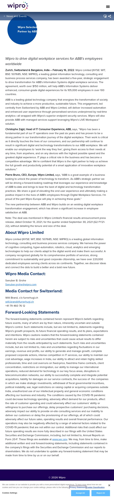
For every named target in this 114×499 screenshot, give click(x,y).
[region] (57, 490)
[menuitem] (109, 16)
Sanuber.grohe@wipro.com (21, 284)
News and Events (17, 16)
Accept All (80, 493)
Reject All (100, 493)
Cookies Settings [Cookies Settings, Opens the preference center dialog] (9, 493)
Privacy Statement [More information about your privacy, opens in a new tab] (78, 487)
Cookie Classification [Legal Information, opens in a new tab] (95, 487)
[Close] (109, 485)
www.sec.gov (59, 439)
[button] (104, 16)
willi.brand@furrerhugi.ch (19, 302)
